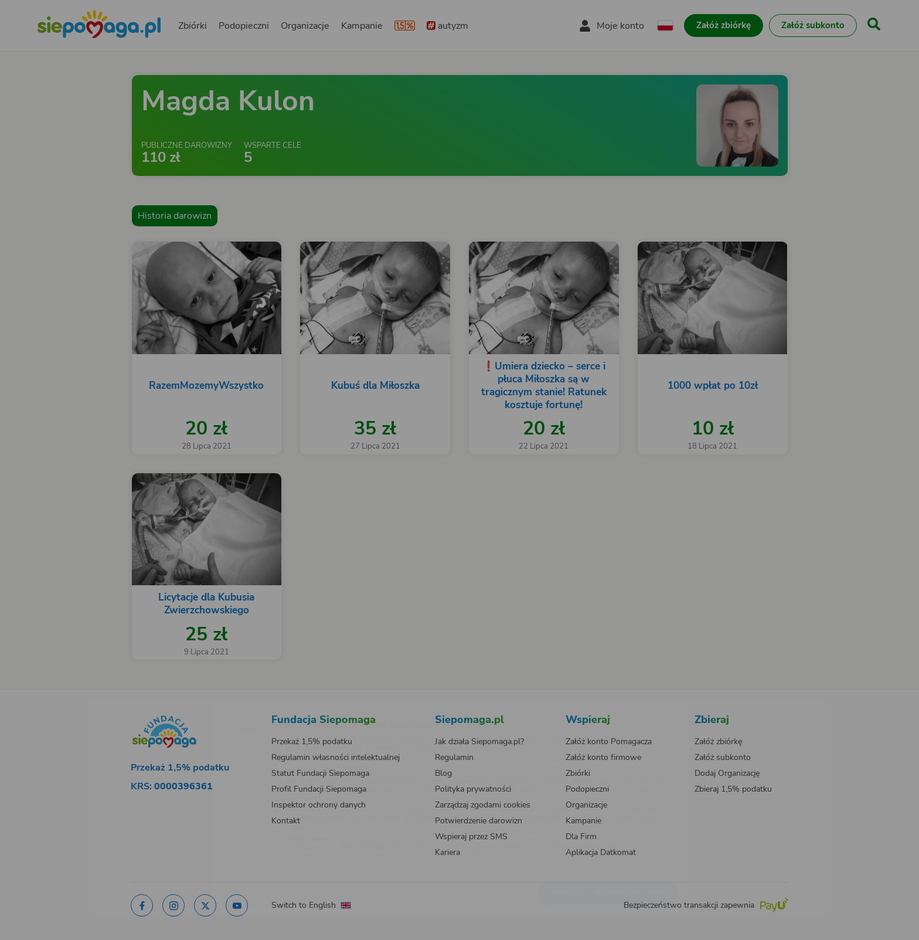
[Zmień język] (202, 708)
